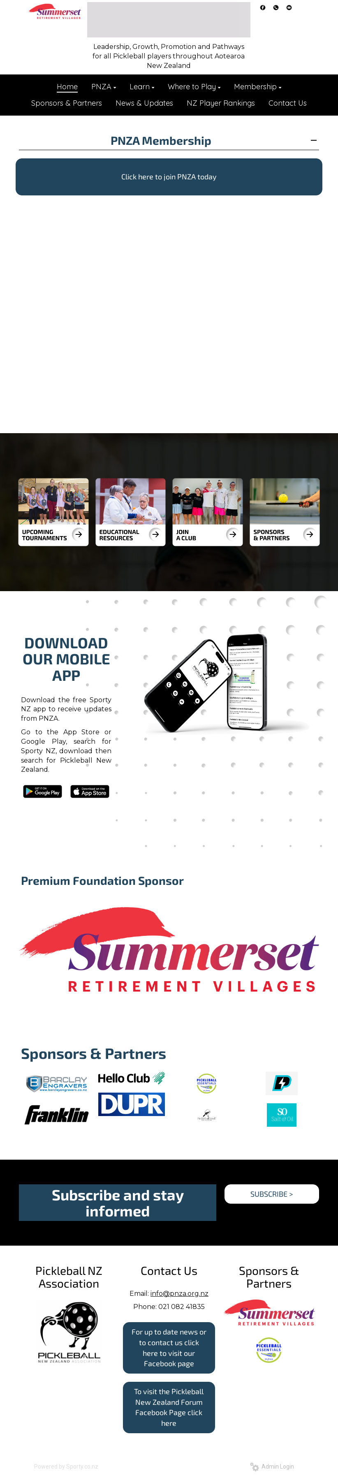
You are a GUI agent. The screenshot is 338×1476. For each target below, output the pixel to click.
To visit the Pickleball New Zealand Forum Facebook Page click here (169, 1407)
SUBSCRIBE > (271, 1193)
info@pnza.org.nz (179, 1293)
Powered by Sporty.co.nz (66, 1466)
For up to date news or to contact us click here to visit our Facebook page (169, 1347)
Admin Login (272, 1466)
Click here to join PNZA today (169, 176)
